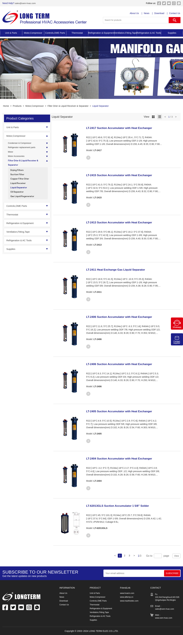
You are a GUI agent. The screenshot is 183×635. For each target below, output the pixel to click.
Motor (11, 153)
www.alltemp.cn (126, 597)
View (176, 556)
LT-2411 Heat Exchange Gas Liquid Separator (120, 269)
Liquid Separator (100, 106)
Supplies (172, 33)
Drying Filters (17, 173)
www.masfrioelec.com (129, 601)
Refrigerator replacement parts (23, 148)
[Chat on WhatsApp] (177, 329)
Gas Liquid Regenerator (23, 201)
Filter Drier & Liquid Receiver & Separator (68, 106)
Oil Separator (17, 196)
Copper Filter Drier (20, 182)
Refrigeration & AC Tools (149, 33)
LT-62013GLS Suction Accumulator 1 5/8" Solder (122, 505)
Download (160, 13)
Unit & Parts (11, 33)
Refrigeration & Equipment (101, 33)
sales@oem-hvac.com (25, 3)
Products (17, 106)
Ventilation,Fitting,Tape (125, 33)
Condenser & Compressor (21, 143)
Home (6, 106)
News (147, 13)
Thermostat (77, 33)
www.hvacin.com (127, 593)
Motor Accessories (17, 158)
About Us (134, 13)
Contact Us (175, 13)
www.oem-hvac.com (163, 618)
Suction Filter (17, 177)
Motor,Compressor (33, 33)
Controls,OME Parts (55, 33)
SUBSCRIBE (172, 573)
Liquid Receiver (18, 187)
